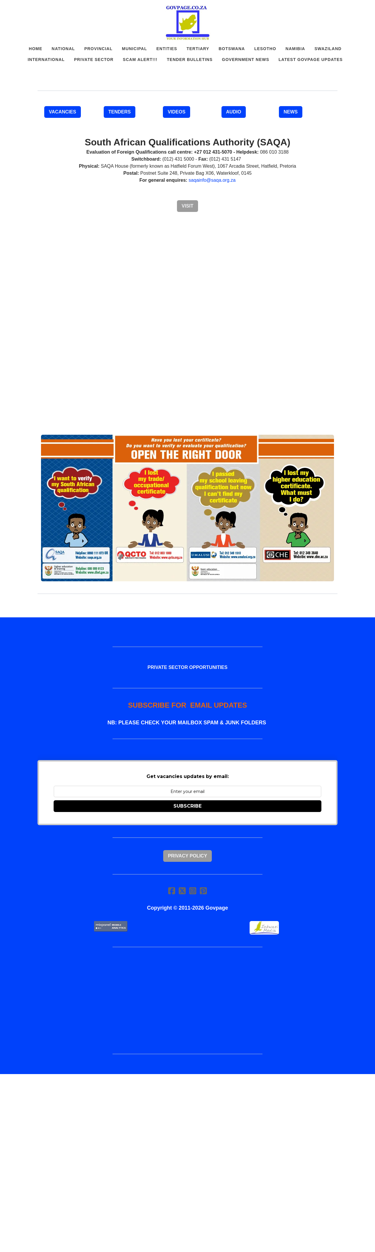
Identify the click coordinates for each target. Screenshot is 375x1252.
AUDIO (233, 111)
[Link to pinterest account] (203, 891)
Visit (187, 205)
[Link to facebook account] (171, 891)
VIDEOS (176, 111)
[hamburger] (11, 9)
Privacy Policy (187, 855)
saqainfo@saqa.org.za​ (212, 180)
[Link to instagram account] (192, 891)
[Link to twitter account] (182, 891)
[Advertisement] (188, 384)
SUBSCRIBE (187, 806)
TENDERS (119, 111)
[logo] (187, 23)
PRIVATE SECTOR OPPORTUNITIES (188, 667)
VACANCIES (62, 111)
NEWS (291, 111)
